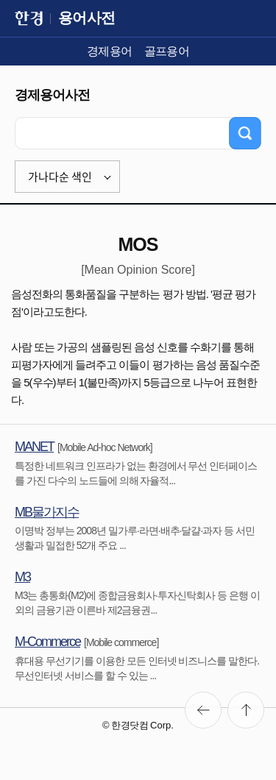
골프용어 (167, 51)
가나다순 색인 (60, 177)
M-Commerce (47, 641)
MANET (34, 446)
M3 (22, 577)
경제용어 (109, 51)
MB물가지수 (47, 512)
